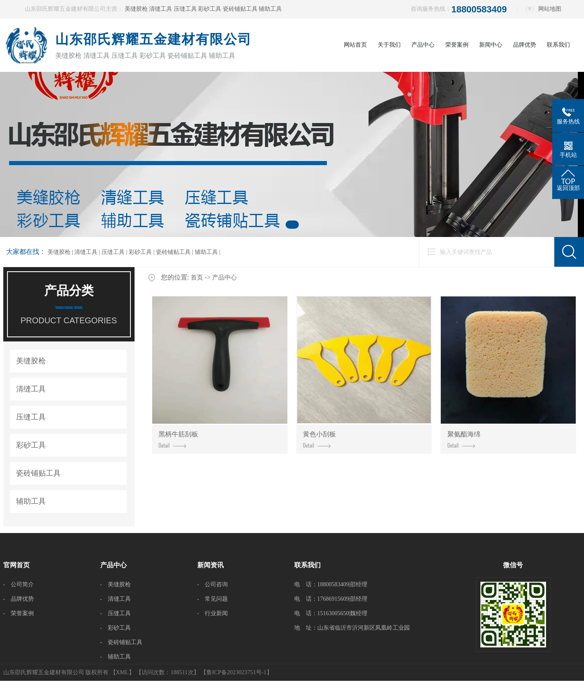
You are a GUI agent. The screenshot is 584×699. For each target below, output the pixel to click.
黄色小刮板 (319, 439)
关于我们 (389, 45)
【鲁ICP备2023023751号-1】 (236, 672)
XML (122, 672)
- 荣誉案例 (18, 613)
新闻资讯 (210, 565)
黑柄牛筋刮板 (178, 439)
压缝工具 (186, 9)
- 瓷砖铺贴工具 (121, 642)
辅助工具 (270, 9)
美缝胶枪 (137, 9)
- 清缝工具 (115, 599)
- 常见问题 (212, 599)
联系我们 (558, 45)
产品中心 (423, 45)
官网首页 (16, 565)
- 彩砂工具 (115, 628)
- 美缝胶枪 (115, 584)
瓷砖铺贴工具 (241, 9)
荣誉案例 (456, 45)
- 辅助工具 (115, 657)
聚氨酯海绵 (463, 439)
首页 (197, 277)
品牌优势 (524, 45)
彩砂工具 (210, 9)
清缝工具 (161, 9)
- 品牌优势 (18, 599)
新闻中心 (490, 45)
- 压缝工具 (115, 613)
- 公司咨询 (212, 584)
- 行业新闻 (212, 613)
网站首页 (355, 45)
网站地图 (549, 9)
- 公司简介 (18, 584)
